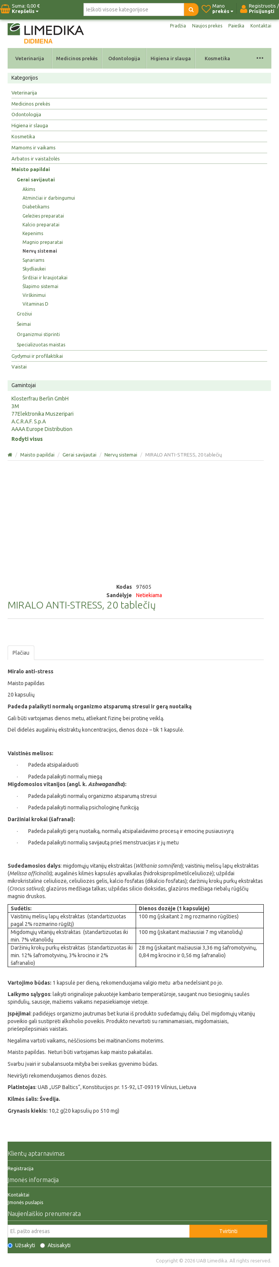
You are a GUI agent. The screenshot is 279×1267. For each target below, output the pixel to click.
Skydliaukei (34, 268)
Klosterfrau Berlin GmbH (40, 399)
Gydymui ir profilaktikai (37, 356)
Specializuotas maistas (41, 344)
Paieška (236, 25)
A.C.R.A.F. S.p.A (28, 421)
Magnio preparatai (42, 242)
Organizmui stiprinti (38, 334)
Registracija (21, 1168)
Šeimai (24, 324)
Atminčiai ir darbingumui (48, 197)
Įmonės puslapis (25, 1202)
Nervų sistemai (39, 250)
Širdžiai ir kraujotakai (44, 277)
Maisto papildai (30, 169)
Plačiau (21, 653)
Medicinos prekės (77, 58)
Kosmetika (217, 58)
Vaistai (19, 366)
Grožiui (24, 313)
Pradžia (178, 25)
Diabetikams (35, 206)
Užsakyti (21, 1245)
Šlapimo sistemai (40, 286)
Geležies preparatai (43, 215)
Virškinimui (34, 295)
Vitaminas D (35, 303)
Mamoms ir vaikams (33, 147)
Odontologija (124, 58)
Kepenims (32, 233)
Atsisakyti (55, 1245)
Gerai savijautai (36, 179)
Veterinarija (29, 58)
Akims (28, 189)
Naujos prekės (207, 25)
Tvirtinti (228, 1231)
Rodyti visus (27, 439)
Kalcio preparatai (40, 224)
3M (15, 406)
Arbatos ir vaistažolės (35, 158)
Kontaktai (260, 25)
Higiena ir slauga (171, 58)
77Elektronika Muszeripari (42, 414)
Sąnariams (33, 260)
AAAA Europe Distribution (41, 429)
